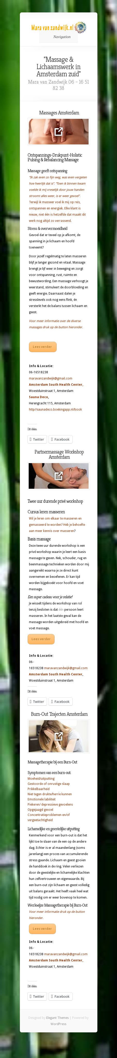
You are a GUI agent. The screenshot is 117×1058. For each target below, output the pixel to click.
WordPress (58, 1024)
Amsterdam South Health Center (55, 384)
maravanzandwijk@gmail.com (50, 378)
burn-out (41, 885)
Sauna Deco (38, 397)
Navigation (58, 37)
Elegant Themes (57, 1018)
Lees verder (43, 347)
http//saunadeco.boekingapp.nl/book (55, 409)
